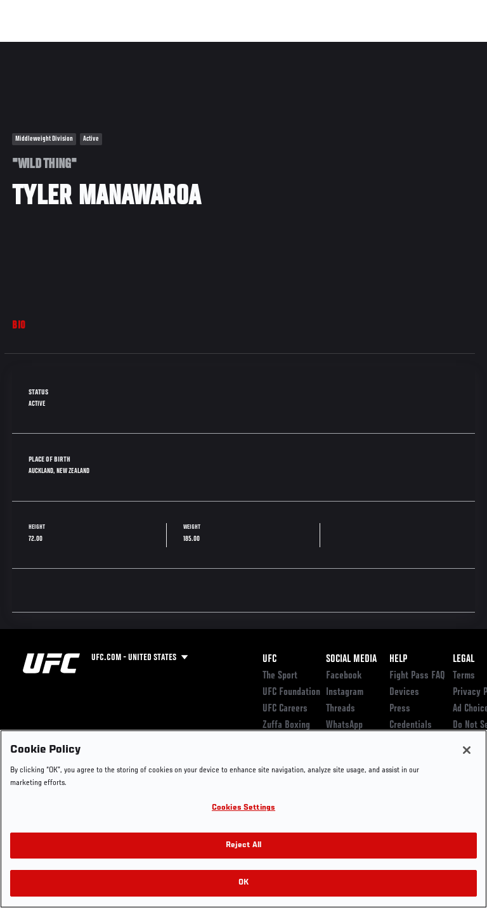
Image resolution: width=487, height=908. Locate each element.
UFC (269, 659)
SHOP (411, 48)
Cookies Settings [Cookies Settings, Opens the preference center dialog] (243, 808)
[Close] (467, 750)
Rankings (88, 48)
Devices (404, 692)
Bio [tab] (19, 326)
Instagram (344, 692)
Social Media (351, 659)
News (194, 48)
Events (34, 48)
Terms (464, 676)
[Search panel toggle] (445, 48)
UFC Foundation (291, 692)
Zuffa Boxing (351, 54)
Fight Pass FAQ (417, 676)
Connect (249, 48)
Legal (463, 659)
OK (243, 883)
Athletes (144, 48)
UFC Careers (285, 709)
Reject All (243, 845)
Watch (300, 48)
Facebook (344, 676)
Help (398, 659)
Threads (340, 709)
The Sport (280, 676)
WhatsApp (344, 725)
